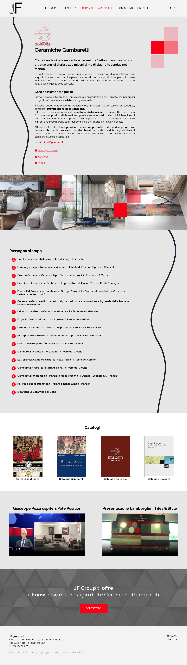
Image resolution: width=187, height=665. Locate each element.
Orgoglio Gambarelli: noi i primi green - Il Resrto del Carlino (53, 319)
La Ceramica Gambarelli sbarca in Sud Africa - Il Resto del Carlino (56, 359)
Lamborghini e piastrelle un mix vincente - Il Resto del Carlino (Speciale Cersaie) (65, 267)
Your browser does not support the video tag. (47, 534)
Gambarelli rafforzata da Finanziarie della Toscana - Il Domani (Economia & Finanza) (67, 375)
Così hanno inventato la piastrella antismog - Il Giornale (50, 259)
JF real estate (69, 8)
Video (41, 162)
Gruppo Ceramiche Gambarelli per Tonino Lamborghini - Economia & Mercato (64, 275)
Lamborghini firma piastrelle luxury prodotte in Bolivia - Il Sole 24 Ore (59, 327)
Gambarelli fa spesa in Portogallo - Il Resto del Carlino (49, 351)
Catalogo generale (115, 458)
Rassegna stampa (48, 150)
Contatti (142, 8)
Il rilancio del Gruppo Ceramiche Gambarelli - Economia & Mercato (57, 311)
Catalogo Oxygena (159, 458)
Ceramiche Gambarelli (97, 8)
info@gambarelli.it (55, 142)
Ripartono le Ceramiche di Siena (36, 391)
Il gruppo (51, 8)
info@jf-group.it (36, 642)
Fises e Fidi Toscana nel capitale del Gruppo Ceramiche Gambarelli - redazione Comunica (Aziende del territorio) (71, 293)
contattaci (93, 608)
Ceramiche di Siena (28, 458)
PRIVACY (172, 636)
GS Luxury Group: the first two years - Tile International (50, 343)
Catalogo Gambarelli (71, 458)
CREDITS (172, 639)
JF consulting (124, 8)
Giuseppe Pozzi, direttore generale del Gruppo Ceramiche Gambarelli (59, 335)
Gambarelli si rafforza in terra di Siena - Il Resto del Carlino (52, 367)
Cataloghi (43, 156)
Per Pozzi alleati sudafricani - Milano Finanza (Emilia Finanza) (53, 383)
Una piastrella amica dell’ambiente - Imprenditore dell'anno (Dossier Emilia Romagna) (68, 283)
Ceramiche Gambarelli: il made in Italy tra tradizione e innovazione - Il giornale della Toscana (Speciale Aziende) (73, 303)
